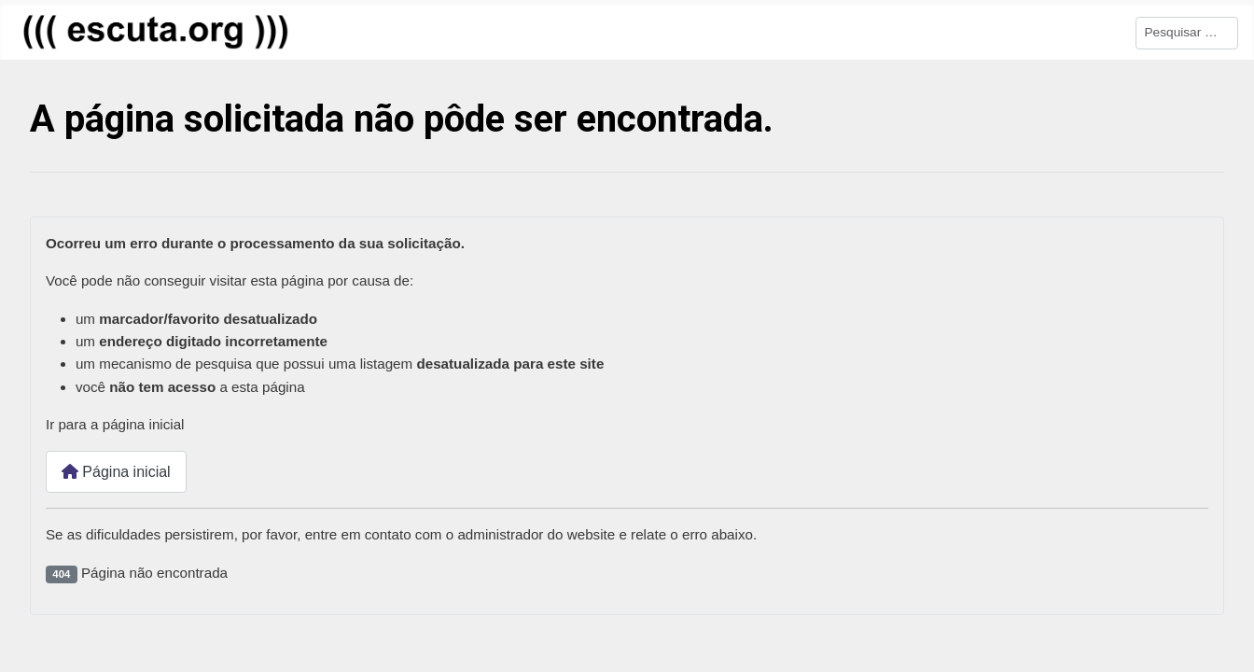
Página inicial (116, 472)
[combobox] (1187, 33)
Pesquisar (1104, 31)
